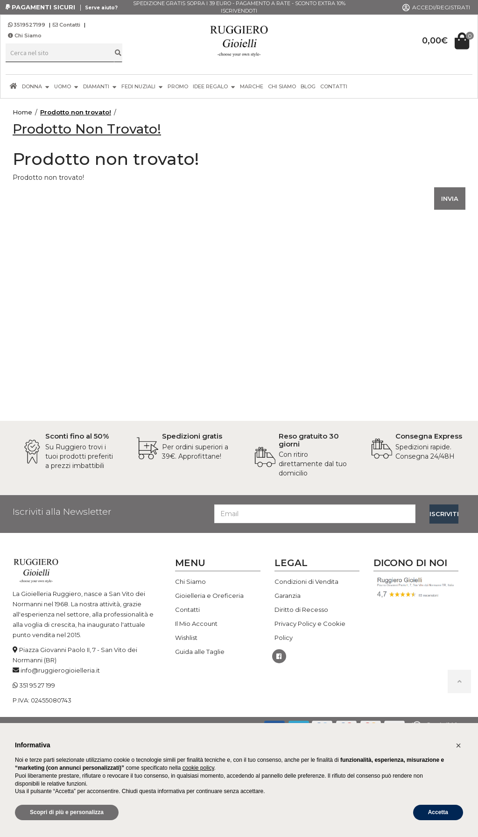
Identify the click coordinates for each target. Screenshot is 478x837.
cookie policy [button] (198, 768)
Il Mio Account (196, 623)
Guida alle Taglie (200, 651)
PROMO (178, 86)
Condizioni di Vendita (306, 581)
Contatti (66, 24)
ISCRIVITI (443, 514)
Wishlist (186, 637)
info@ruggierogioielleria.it (60, 670)
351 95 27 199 (37, 685)
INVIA (449, 198)
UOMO (66, 86)
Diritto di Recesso (301, 609)
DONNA (35, 86)
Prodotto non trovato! (75, 112)
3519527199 (27, 24)
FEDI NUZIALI (142, 86)
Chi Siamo (25, 35)
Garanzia (287, 595)
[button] (458, 745)
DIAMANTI (100, 86)
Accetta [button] (438, 812)
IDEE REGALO (214, 86)
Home (22, 112)
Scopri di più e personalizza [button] (67, 812)
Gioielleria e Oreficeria (209, 595)
